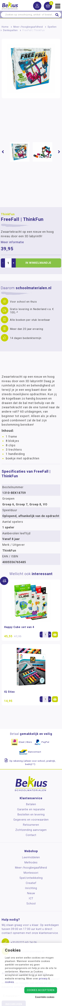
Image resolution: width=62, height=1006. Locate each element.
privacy (43, 978)
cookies (9, 982)
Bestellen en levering (31, 814)
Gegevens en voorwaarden (31, 819)
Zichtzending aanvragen (31, 829)
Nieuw (31, 893)
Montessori (31, 872)
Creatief (31, 883)
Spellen (52, 26)
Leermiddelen (31, 857)
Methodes (31, 862)
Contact (31, 835)
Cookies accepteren (40, 990)
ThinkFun (8, 214)
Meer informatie (12, 242)
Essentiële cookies (44, 997)
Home (5, 26)
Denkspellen (10, 30)
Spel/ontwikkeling (31, 877)
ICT (31, 898)
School (31, 903)
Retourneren (31, 824)
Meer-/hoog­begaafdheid (28, 26)
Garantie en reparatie (31, 809)
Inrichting (31, 888)
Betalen (31, 804)
